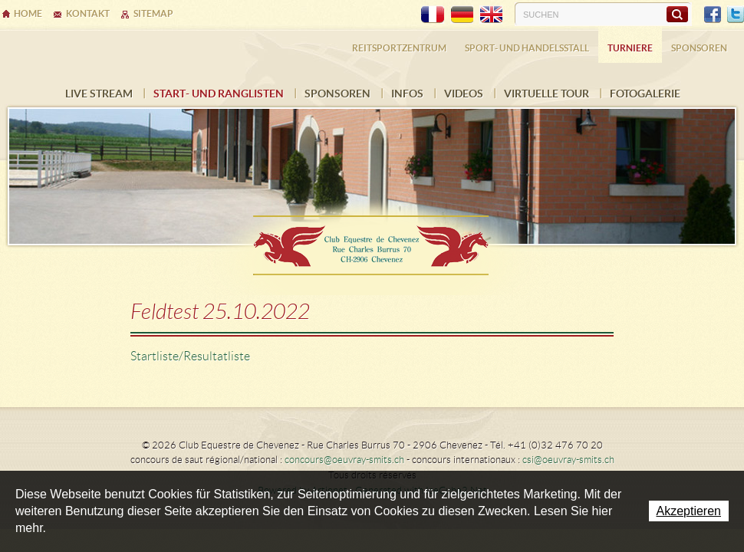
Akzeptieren (689, 511)
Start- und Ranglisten (218, 93)
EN (490, 14)
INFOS (407, 93)
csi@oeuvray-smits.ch (568, 459)
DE (461, 14)
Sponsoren (337, 93)
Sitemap (153, 13)
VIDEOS (463, 93)
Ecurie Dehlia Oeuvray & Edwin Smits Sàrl (372, 240)
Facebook (712, 14)
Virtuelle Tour (546, 93)
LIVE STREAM (99, 93)
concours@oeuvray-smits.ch (344, 459)
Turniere (630, 48)
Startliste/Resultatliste (190, 356)
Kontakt (88, 13)
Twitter (735, 14)
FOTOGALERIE (645, 93)
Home (28, 13)
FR (432, 14)
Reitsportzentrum (399, 48)
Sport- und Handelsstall (527, 48)
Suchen (677, 14)
